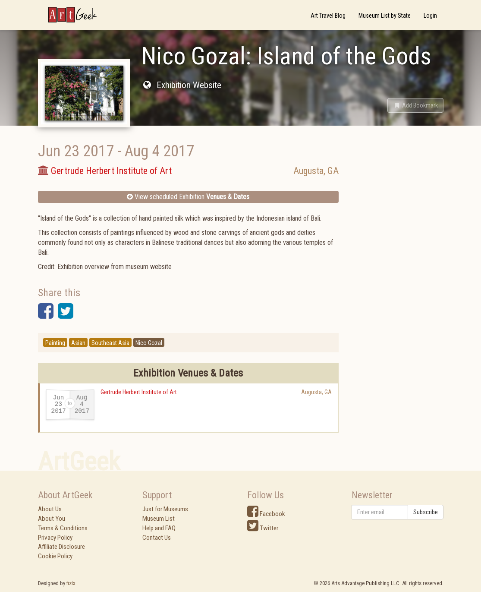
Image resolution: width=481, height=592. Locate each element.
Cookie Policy (55, 556)
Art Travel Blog (328, 15)
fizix (70, 583)
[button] (415, 105)
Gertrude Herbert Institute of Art (139, 392)
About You (51, 518)
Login (430, 15)
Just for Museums (165, 509)
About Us (50, 509)
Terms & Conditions (63, 528)
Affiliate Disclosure (61, 547)
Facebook (266, 514)
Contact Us (156, 537)
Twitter (262, 528)
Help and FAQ (159, 528)
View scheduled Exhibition (188, 197)
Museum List (158, 518)
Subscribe (425, 512)
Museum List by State (384, 15)
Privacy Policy (55, 537)
